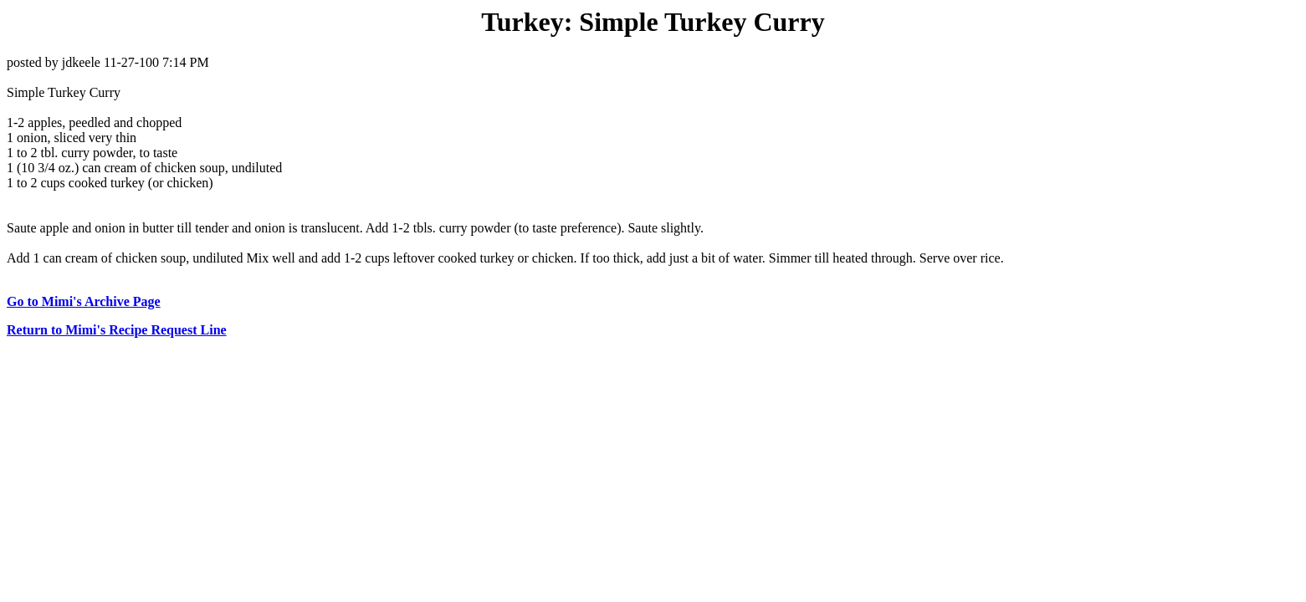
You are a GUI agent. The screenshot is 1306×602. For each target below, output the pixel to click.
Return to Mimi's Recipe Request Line (117, 330)
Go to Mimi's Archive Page (84, 301)
